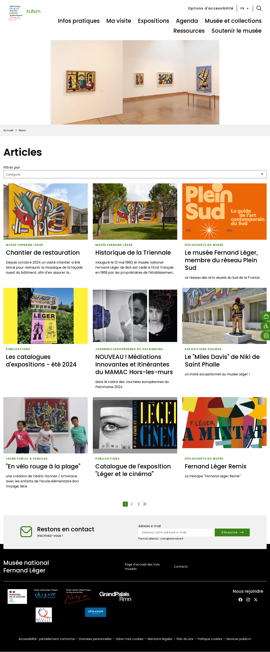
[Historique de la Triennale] (135, 233)
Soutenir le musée (236, 31)
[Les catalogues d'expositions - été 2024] (45, 340)
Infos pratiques (79, 21)
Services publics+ (239, 639)
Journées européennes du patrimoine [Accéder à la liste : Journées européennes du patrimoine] (129, 349)
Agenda (187, 21)
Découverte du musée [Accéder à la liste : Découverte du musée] (204, 245)
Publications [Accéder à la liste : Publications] (18, 349)
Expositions (153, 21)
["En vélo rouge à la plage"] (45, 444)
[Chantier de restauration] (45, 233)
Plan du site (185, 639)
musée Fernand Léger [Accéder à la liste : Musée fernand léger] (24, 245)
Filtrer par (11, 167)
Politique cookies (210, 639)
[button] (259, 8)
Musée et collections (233, 21)
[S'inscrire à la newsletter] (232, 532)
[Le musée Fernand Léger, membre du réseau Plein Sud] (224, 233)
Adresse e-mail (149, 526)
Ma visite (118, 21)
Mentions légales (160, 639)
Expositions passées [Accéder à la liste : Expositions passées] (203, 349)
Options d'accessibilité (211, 8)
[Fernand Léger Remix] (224, 444)
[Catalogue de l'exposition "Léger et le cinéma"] (135, 444)
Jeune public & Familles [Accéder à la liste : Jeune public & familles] (27, 458)
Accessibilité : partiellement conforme (47, 639)
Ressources (189, 31)
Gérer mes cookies (129, 639)
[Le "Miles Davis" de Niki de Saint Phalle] (224, 340)
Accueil (8, 130)
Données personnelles (95, 639)
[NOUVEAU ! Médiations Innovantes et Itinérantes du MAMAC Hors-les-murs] (135, 340)
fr (244, 8)
